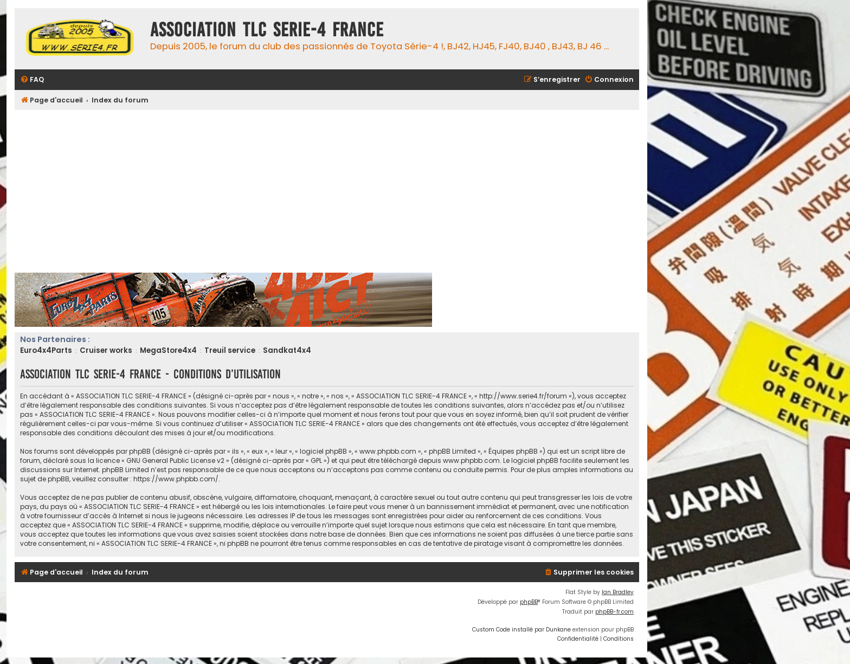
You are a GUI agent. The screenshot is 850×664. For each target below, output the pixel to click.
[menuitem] (32, 80)
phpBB (529, 602)
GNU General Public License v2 (175, 460)
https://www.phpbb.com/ (175, 479)
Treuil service (229, 350)
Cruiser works (106, 350)
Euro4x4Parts (46, 350)
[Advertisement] (340, 191)
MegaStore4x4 (168, 350)
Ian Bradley (618, 592)
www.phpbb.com (471, 460)
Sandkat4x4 (287, 350)
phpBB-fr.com (614, 612)
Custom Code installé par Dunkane (521, 630)
